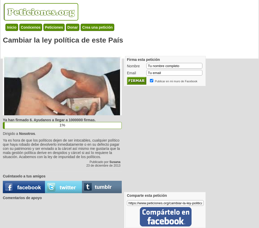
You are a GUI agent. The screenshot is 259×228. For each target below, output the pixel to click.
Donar (72, 27)
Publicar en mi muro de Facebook (176, 81)
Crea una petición (97, 27)
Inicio (12, 27)
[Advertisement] (48, 138)
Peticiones (54, 27)
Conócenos (31, 27)
